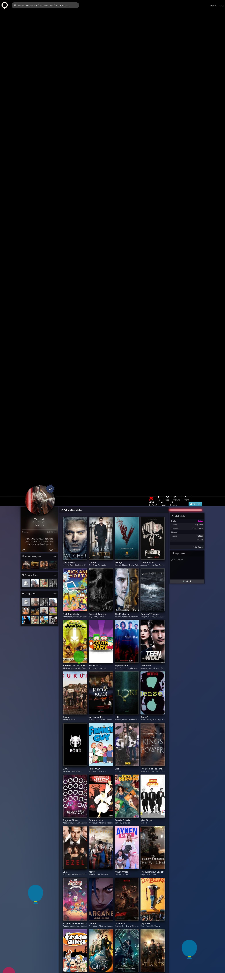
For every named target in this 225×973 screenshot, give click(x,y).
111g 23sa (199, 526)
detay (200, 522)
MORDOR (177, 561)
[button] (183, 582)
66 (167, 499)
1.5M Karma (198, 548)
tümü (55, 557)
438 (153, 504)
